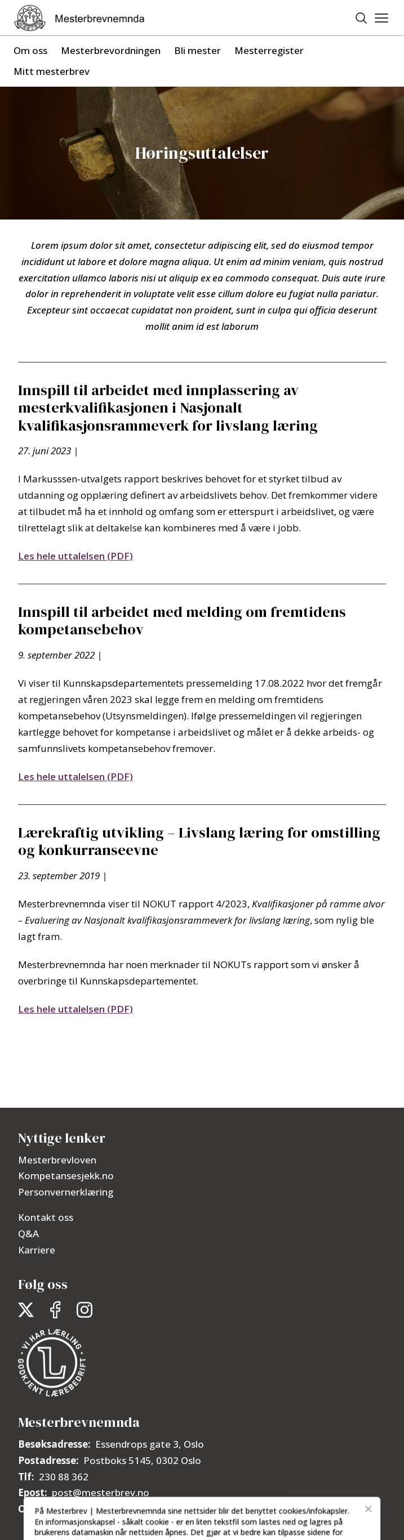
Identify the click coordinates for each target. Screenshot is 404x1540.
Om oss (30, 50)
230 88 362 (63, 1476)
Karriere (36, 1249)
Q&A (28, 1233)
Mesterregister (269, 50)
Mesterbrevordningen (111, 50)
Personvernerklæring (65, 1191)
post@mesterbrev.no (100, 1492)
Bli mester (197, 50)
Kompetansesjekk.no (66, 1175)
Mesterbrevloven (57, 1159)
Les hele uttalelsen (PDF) (75, 555)
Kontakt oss (45, 1217)
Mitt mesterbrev (52, 71)
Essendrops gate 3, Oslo (149, 1444)
